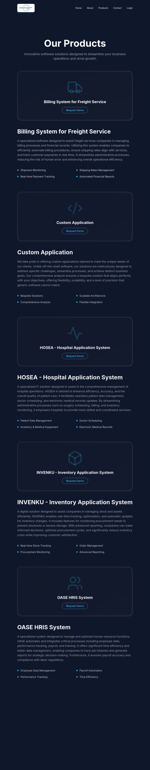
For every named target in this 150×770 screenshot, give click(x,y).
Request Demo (75, 110)
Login (130, 8)
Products (103, 8)
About (90, 8)
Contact (117, 8)
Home (78, 8)
